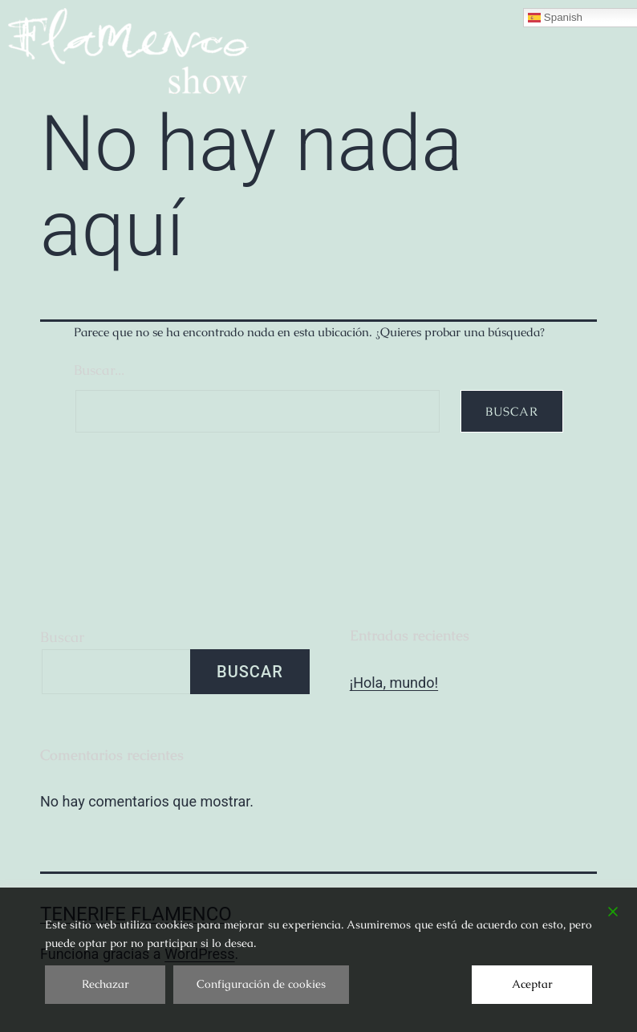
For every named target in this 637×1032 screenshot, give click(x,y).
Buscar (62, 637)
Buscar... (99, 370)
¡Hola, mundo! (394, 682)
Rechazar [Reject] (105, 984)
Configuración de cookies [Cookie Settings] (261, 984)
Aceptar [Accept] (532, 984)
